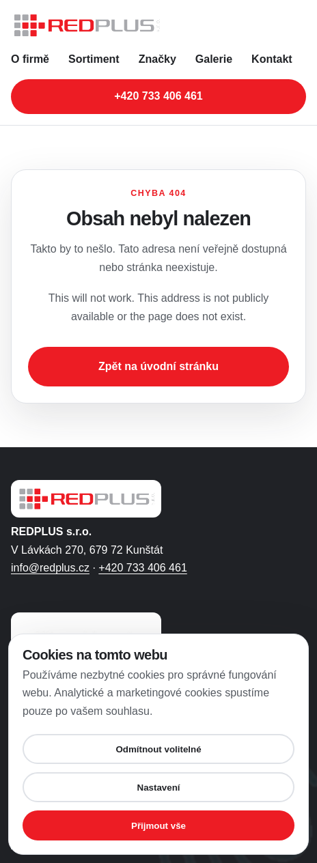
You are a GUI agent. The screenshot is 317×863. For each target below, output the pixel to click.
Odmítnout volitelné (158, 749)
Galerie (213, 59)
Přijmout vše (158, 826)
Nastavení (158, 787)
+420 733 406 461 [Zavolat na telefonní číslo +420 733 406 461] (158, 96)
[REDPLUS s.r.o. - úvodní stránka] (158, 25)
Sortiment (94, 59)
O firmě (30, 59)
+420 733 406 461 (142, 568)
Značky (157, 59)
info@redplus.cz (50, 568)
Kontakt (271, 59)
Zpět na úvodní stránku (158, 366)
